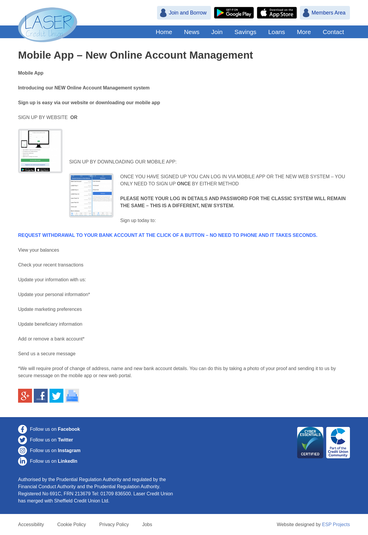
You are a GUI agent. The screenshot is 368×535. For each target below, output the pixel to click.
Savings (245, 31)
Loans (276, 31)
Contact (333, 31)
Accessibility (31, 524)
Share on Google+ (25, 396)
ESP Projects (336, 524)
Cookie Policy (71, 524)
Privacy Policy (114, 524)
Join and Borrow (188, 13)
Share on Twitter (56, 396)
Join (217, 31)
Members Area (328, 13)
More (304, 31)
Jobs (147, 524)
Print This (72, 396)
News (191, 31)
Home (164, 31)
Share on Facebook (41, 396)
